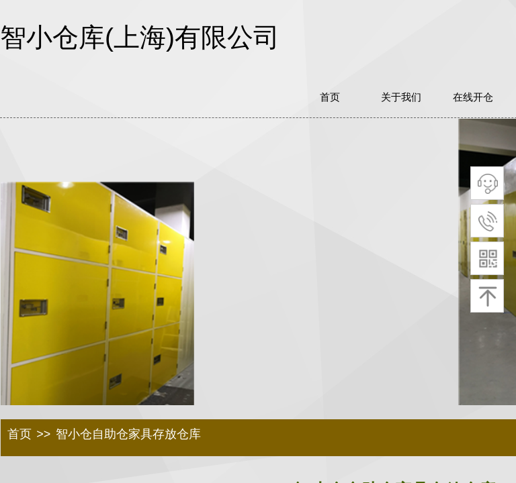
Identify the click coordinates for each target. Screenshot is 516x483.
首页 (19, 434)
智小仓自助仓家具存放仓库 (128, 434)
